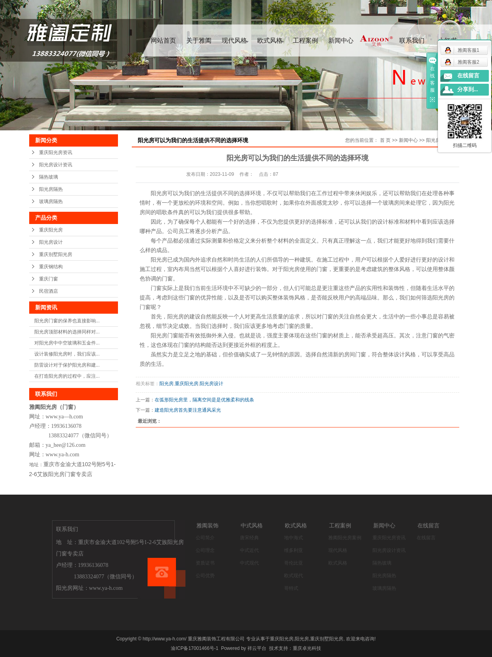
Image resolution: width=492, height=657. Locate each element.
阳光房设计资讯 (55, 165)
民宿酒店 (48, 291)
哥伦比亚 (293, 563)
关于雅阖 (198, 40)
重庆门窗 (48, 279)
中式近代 (249, 550)
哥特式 (291, 588)
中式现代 (249, 563)
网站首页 (163, 40)
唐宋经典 (249, 537)
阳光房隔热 (51, 189)
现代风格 (234, 40)
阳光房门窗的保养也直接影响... (67, 321)
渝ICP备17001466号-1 (194, 648)
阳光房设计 (51, 242)
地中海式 (293, 537)
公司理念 (205, 550)
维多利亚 (293, 550)
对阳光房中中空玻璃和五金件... (67, 343)
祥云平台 (256, 648)
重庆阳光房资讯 (55, 152)
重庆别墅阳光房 (55, 254)
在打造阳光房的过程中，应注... (67, 376)
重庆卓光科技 (307, 648)
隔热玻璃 (48, 177)
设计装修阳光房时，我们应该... (67, 354)
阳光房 (166, 383)
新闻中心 (341, 40)
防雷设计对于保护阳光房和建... (67, 365)
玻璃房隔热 (51, 201)
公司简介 (205, 537)
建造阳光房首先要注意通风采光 (188, 410)
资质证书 (205, 563)
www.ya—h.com (64, 417)
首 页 (385, 140)
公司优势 (205, 575)
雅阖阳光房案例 (344, 537)
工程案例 (305, 40)
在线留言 (426, 537)
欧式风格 (269, 40)
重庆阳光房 (51, 230)
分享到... (467, 89)
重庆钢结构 (51, 266)
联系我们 (412, 40)
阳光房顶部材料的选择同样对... (67, 332)
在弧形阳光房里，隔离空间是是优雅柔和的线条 (204, 400)
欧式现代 (293, 575)
